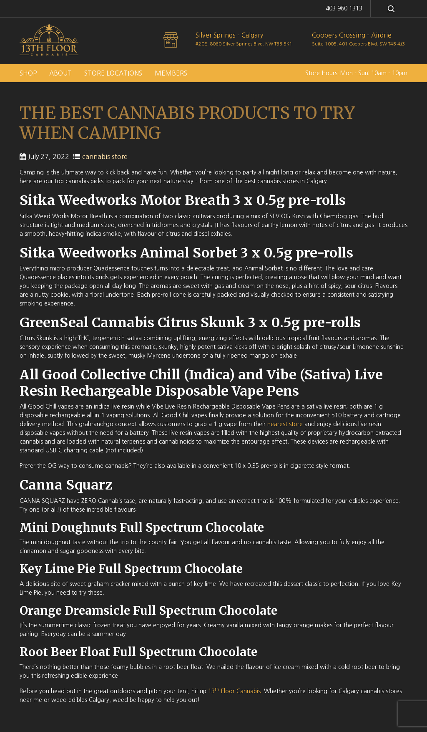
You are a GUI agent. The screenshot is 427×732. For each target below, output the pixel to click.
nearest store (285, 424)
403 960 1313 (344, 8)
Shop (28, 73)
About (60, 73)
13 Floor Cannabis (234, 691)
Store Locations (113, 73)
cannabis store (105, 156)
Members (171, 73)
